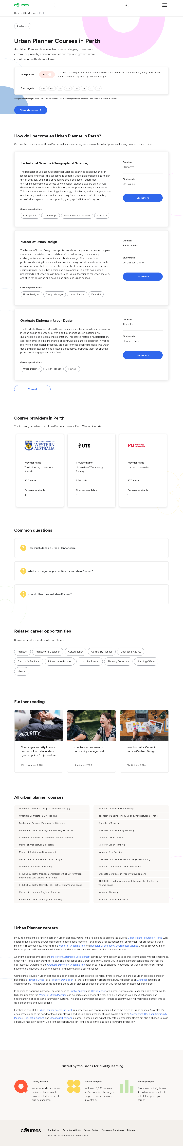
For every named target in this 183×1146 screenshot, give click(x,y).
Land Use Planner (89, 661)
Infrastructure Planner (60, 661)
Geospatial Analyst (131, 651)
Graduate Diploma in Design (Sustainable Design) (44, 808)
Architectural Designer (48, 651)
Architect (22, 651)
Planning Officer (146, 661)
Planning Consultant (118, 661)
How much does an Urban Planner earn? (52, 548)
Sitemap (131, 1130)
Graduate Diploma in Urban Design (46, 320)
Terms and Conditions (112, 1130)
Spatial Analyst (78, 991)
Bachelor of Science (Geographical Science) (54, 163)
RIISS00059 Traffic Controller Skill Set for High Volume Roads (50, 885)
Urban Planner (29, 13)
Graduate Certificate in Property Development (122, 873)
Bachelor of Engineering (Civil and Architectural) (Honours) (128, 815)
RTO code (30, 480)
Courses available (34, 490)
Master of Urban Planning (111, 844)
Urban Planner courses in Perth (145, 937)
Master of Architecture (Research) (36, 844)
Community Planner (101, 651)
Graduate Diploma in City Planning (116, 830)
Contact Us (53, 1130)
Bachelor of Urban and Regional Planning (40, 899)
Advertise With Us (72, 1130)
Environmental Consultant (77, 215)
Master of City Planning (110, 852)
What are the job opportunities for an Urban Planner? (60, 571)
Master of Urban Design (38, 242)
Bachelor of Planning (109, 823)
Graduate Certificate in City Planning (38, 815)
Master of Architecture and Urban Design (40, 859)
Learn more (143, 197)
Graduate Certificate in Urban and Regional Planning (46, 837)
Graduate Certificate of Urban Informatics (119, 866)
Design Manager (54, 294)
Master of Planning (108, 892)
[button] (91, 189)
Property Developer (62, 979)
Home (17, 13)
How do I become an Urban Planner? (50, 594)
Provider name (32, 462)
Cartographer (30, 215)
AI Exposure (28, 74)
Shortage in (28, 88)
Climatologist (50, 215)
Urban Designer (31, 294)
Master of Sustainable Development (37, 852)
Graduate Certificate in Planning (35, 866)
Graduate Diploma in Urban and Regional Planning (124, 859)
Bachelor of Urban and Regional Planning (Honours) (46, 830)
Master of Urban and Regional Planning (39, 892)
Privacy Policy (91, 1130)
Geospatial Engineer (29, 661)
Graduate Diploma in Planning (113, 899)
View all (32, 389)
